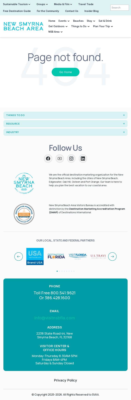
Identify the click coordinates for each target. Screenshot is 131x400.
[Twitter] (60, 158)
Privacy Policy (65, 380)
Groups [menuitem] (41, 4)
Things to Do (78, 26)
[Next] (112, 256)
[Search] (120, 8)
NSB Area (54, 31)
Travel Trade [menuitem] (85, 4)
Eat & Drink (105, 20)
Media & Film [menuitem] (61, 4)
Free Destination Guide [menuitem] (17, 11)
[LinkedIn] (83, 158)
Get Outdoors (56, 26)
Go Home (65, 72)
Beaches (78, 20)
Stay (89, 20)
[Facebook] (48, 158)
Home (51, 20)
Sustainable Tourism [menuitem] (15, 4)
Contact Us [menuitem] (71, 11)
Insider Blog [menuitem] (91, 11)
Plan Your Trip (101, 26)
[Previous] (18, 256)
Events (63, 20)
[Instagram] (71, 158)
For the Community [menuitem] (48, 11)
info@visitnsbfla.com (54, 317)
